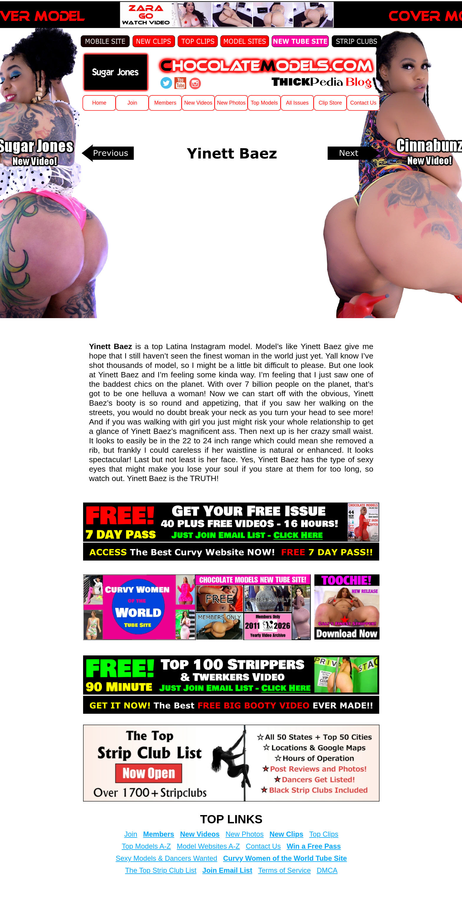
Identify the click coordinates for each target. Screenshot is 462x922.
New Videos (200, 834)
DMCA (327, 870)
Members (158, 834)
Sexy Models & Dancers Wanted (166, 858)
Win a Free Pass (314, 846)
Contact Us (263, 846)
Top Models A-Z (146, 846)
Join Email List (227, 870)
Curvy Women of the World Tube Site (285, 858)
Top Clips (324, 834)
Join (130, 834)
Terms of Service (284, 870)
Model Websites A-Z (208, 846)
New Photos (244, 834)
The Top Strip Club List (160, 870)
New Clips (286, 834)
